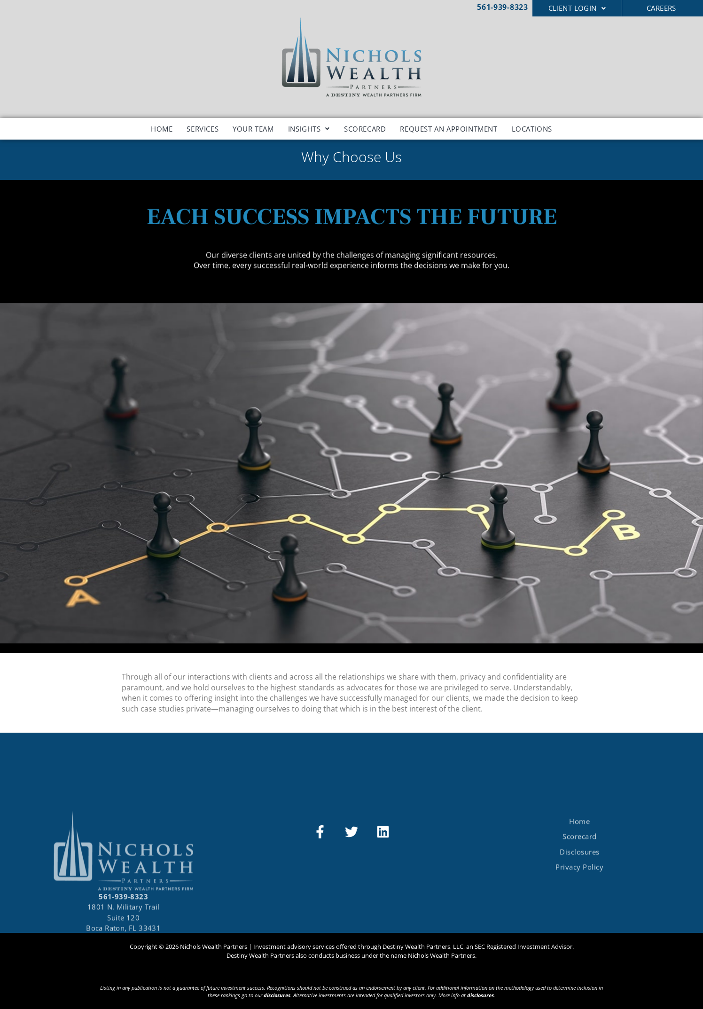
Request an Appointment (448, 128)
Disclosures (580, 878)
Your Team (253, 128)
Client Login (577, 8)
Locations (532, 128)
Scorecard (365, 128)
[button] (577, 8)
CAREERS (661, 8)
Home (161, 128)
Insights (309, 128)
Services (203, 128)
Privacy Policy (579, 893)
